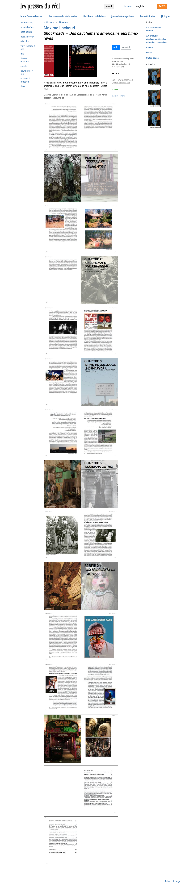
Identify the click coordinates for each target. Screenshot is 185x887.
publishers (49, 22)
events (24, 66)
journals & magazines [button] (122, 16)
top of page (172, 881)
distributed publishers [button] (94, 16)
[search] (87, 6)
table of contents (119, 96)
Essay (149, 52)
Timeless (63, 22)
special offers (27, 27)
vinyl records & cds (28, 47)
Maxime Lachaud (59, 27)
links (23, 86)
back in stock (27, 36)
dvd (22, 53)
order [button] (116, 47)
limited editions (25, 60)
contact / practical (25, 80)
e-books (25, 41)
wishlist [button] (126, 47)
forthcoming (27, 22)
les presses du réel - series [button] (63, 16)
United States (152, 58)
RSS (162, 6)
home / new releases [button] (31, 16)
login (165, 16)
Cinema (149, 47)
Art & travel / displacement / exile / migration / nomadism (156, 39)
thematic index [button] (147, 16)
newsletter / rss (27, 72)
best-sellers (26, 32)
